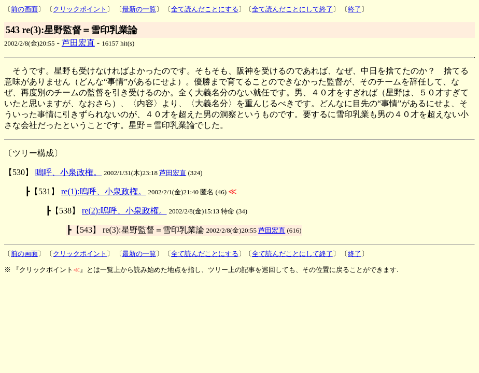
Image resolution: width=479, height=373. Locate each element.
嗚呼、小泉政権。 (68, 172)
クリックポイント (80, 9)
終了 (354, 9)
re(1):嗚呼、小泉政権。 (103, 191)
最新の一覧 (139, 9)
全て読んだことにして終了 (292, 9)
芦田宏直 (78, 42)
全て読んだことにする (204, 9)
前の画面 (24, 9)
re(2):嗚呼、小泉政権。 (124, 210)
